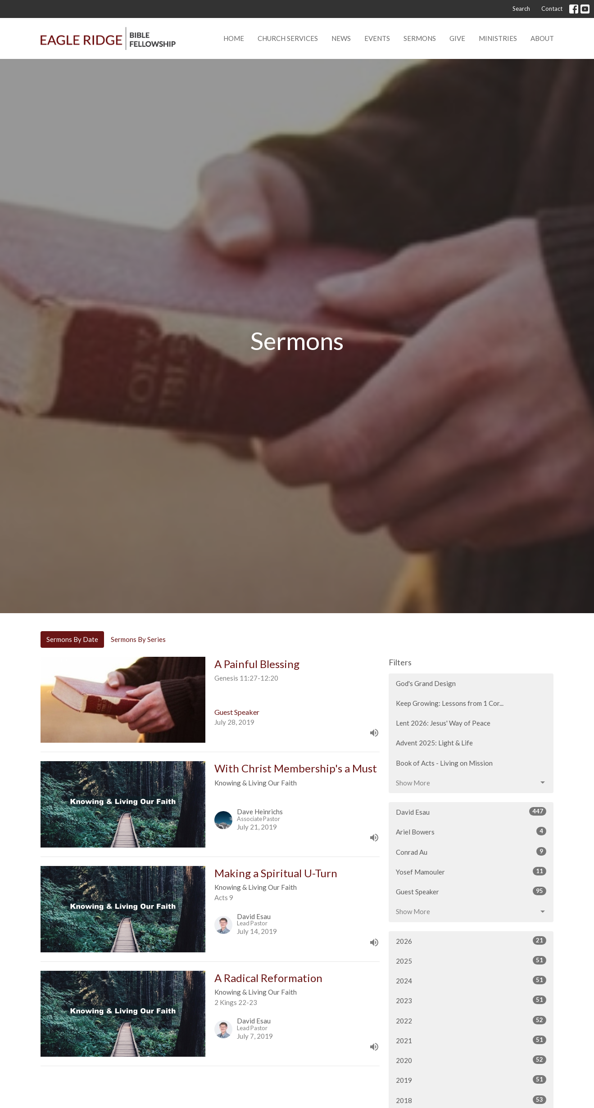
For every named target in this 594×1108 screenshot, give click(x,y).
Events (377, 38)
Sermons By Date (72, 639)
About (542, 38)
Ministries (498, 38)
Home (233, 38)
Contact (551, 8)
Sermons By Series (138, 639)
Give (457, 38)
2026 (471, 940)
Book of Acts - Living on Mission (444, 763)
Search (521, 8)
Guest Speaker (471, 891)
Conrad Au (471, 851)
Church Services (288, 38)
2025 (471, 960)
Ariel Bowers (471, 831)
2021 (471, 1040)
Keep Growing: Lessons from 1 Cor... (449, 703)
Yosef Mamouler (471, 871)
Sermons (420, 38)
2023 (471, 1000)
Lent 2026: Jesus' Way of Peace (443, 723)
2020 (471, 1059)
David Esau (471, 811)
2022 (471, 1020)
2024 (471, 980)
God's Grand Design (426, 683)
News (341, 38)
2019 (471, 1079)
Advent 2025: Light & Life (434, 743)
